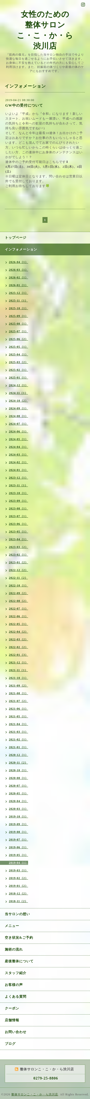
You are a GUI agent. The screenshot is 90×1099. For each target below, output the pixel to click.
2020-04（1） (18, 801)
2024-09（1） (18, 408)
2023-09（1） (18, 500)
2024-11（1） (18, 393)
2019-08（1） (18, 832)
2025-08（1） (18, 323)
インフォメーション (21, 249)
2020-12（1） (18, 755)
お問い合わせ (15, 1032)
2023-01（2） (18, 562)
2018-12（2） (18, 893)
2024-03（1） (18, 454)
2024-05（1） (18, 439)
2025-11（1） (18, 300)
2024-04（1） (18, 447)
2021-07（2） (18, 701)
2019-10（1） (18, 816)
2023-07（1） (18, 516)
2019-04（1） (18, 862)
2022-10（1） (18, 585)
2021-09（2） (18, 685)
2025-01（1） (18, 377)
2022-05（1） (18, 624)
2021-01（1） (18, 747)
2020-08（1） (18, 778)
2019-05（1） (18, 855)
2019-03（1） (18, 870)
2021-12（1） (18, 662)
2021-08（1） (18, 693)
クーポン (12, 1008)
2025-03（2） (18, 362)
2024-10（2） (18, 400)
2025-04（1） (18, 354)
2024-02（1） (18, 462)
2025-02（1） (18, 370)
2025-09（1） (18, 316)
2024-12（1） (18, 385)
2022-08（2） (18, 601)
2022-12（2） (18, 570)
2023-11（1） (18, 485)
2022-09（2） (18, 593)
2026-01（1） (18, 285)
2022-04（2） (18, 631)
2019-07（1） (18, 839)
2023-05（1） (18, 531)
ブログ (10, 1044)
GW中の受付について (24, 105)
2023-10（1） (18, 493)
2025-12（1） (18, 293)
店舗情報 (12, 1020)
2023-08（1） (18, 508)
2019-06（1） (18, 847)
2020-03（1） (18, 808)
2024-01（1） (18, 470)
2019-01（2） (18, 885)
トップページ (15, 237)
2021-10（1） (18, 678)
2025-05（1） (18, 346)
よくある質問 (15, 996)
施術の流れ (14, 949)
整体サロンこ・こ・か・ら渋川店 (34, 1094)
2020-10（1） (18, 770)
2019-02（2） (18, 878)
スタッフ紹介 (15, 973)
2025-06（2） (18, 339)
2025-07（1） (18, 331)
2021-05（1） (18, 716)
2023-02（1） (18, 554)
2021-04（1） (18, 724)
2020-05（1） (18, 793)
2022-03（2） (18, 639)
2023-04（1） (18, 539)
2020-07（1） (18, 785)
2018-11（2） (18, 901)
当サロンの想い (17, 914)
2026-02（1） (18, 277)
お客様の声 (14, 985)
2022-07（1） (18, 608)
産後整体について (19, 961)
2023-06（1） (18, 524)
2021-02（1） (18, 739)
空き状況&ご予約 (19, 937)
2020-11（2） (18, 762)
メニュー (12, 926)
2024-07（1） (18, 423)
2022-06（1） (18, 616)
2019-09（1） (18, 824)
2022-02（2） (18, 647)
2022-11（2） (18, 577)
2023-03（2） (18, 547)
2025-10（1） (18, 308)
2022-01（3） (18, 654)
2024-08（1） (18, 416)
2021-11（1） (18, 670)
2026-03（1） (18, 269)
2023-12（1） (18, 477)
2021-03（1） (18, 731)
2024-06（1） (18, 431)
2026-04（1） (18, 262)
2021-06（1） (18, 708)
